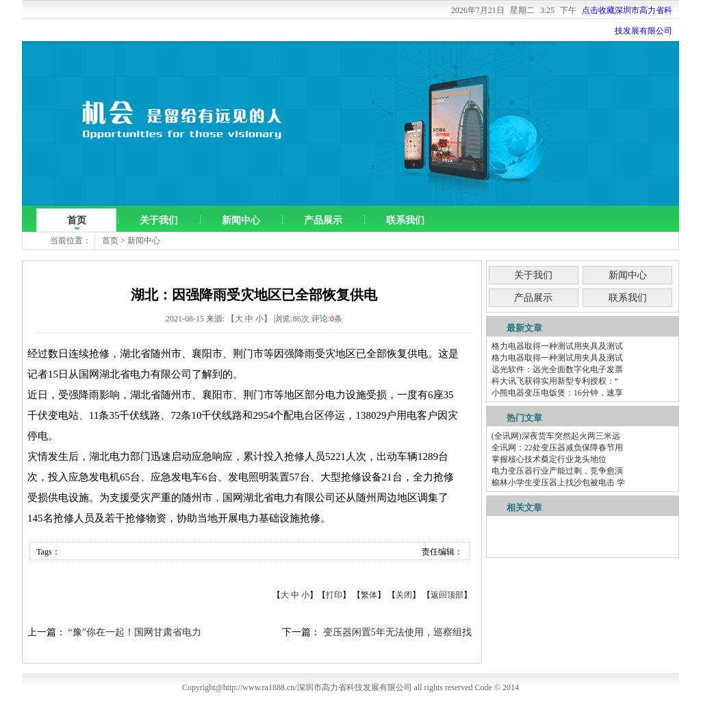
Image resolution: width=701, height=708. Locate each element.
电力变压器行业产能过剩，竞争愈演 (557, 471)
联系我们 (405, 220)
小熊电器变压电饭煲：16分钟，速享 (557, 393)
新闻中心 (241, 220)
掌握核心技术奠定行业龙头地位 (549, 459)
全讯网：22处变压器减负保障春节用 (557, 447)
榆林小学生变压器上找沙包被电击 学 (558, 482)
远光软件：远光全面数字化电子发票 (557, 369)
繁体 (369, 595)
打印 (334, 595)
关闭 (404, 595)
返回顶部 (447, 595)
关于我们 (159, 220)
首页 (76, 220)
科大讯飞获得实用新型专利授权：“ (555, 381)
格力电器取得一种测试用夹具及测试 (557, 346)
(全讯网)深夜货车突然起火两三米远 (556, 436)
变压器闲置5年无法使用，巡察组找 (397, 632)
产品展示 (323, 220)
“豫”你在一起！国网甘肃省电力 (134, 632)
